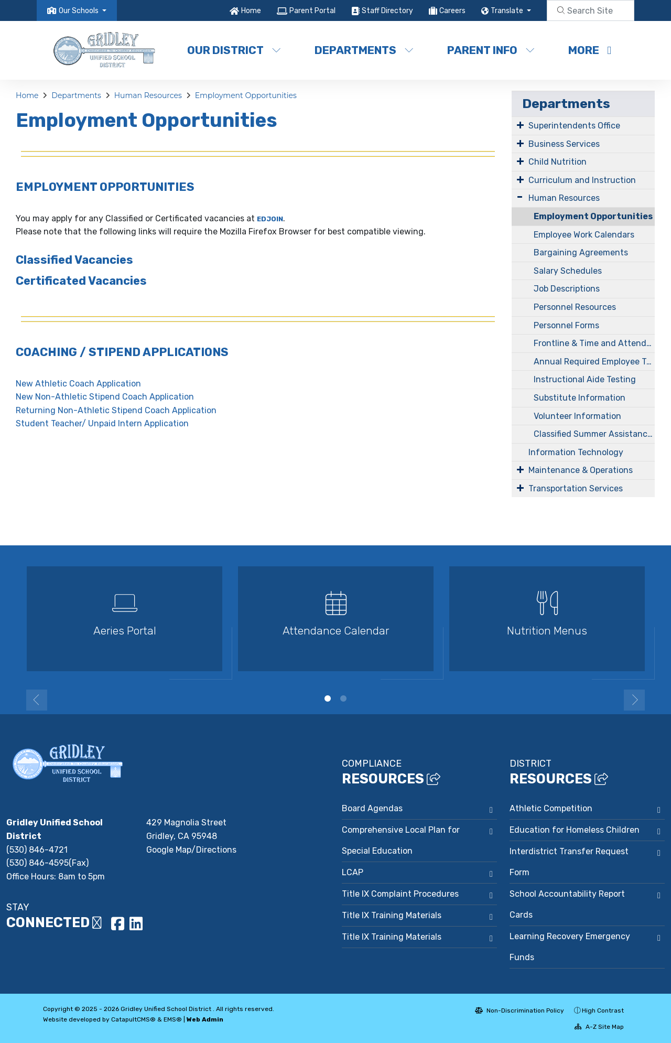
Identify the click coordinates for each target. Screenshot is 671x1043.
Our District (234, 50)
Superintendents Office (574, 126)
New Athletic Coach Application (78, 384)
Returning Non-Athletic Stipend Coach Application (116, 410)
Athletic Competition (551, 808)
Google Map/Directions (191, 850)
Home (251, 10)
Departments (364, 50)
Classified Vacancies (74, 260)
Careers (452, 10)
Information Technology (575, 452)
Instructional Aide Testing (585, 379)
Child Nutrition (557, 162)
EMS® (173, 1019)
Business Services (564, 144)
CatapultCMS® (133, 1019)
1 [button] (327, 698)
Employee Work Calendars (584, 235)
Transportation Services (575, 488)
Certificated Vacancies (81, 281)
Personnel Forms (566, 325)
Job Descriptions (567, 289)
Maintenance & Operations (580, 470)
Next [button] (634, 700)
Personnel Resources (575, 307)
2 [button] (343, 698)
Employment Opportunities (246, 95)
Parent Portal (312, 10)
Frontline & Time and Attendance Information (594, 343)
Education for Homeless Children (575, 830)
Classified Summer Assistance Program (594, 434)
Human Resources (148, 95)
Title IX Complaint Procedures (400, 894)
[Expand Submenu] (520, 124)
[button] (82, 10)
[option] (124, 623)
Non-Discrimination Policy (519, 1010)
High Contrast (603, 1010)
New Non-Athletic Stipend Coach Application (105, 397)
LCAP (352, 872)
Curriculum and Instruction (582, 180)
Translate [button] (508, 10)
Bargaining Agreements (581, 252)
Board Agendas (372, 808)
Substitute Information (579, 398)
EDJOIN (270, 219)
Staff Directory (387, 10)
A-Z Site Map (599, 1026)
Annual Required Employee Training (594, 362)
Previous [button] (36, 700)
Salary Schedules (568, 271)
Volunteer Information (577, 416)
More (589, 50)
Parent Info (491, 50)
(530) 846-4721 (37, 850)
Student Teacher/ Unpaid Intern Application (102, 423)
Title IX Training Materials (391, 915)
